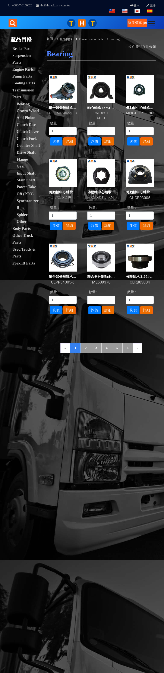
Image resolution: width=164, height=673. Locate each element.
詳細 (69, 141)
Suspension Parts (21, 59)
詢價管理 (33, 372)
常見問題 (144, 372)
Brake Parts (22, 49)
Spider (22, 215)
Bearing (23, 104)
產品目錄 (66, 39)
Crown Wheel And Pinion (28, 114)
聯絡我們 (55, 372)
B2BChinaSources (84, 533)
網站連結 (100, 372)
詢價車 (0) (137, 23)
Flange (22, 159)
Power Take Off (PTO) (26, 190)
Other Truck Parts (22, 238)
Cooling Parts (23, 83)
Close (4, 538)
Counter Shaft (28, 145)
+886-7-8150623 (20, 5)
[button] (151, 22)
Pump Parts (22, 76)
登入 (134, 5)
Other (21, 221)
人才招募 (122, 372)
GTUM (92, 512)
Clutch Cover (28, 131)
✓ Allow (6, 548)
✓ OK (113, 670)
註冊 (151, 5)
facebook (135, 443)
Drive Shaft (26, 152)
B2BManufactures (53, 533)
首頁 (50, 39)
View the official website (36, 609)
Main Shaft (26, 180)
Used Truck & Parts (23, 252)
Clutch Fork (27, 139)
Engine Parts (23, 69)
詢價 (56, 141)
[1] (63, 131)
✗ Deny (5, 553)
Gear (21, 166)
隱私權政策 (12, 377)
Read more (9, 609)
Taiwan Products (23, 533)
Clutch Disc (26, 125)
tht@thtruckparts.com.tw (53, 5)
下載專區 (78, 372)
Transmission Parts (23, 93)
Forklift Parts (23, 263)
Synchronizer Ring (27, 204)
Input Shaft (26, 173)
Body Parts (21, 228)
